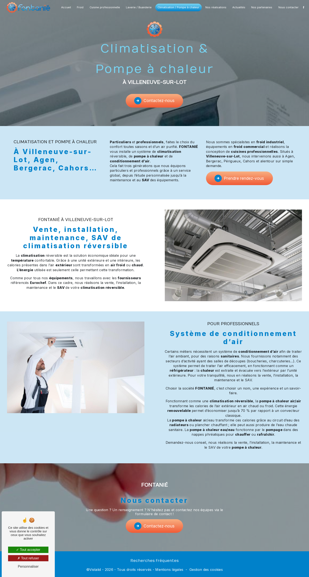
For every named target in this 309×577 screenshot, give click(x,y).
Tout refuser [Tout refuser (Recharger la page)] (28, 558)
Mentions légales (169, 569)
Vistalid (95, 569)
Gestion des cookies (206, 569)
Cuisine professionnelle (105, 7)
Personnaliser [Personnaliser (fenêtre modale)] (28, 566)
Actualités (238, 7)
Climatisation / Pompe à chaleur (178, 7)
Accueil (66, 7)
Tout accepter (28, 549)
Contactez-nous (154, 100)
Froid (80, 7)
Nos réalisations (215, 7)
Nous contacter (288, 7)
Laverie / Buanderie (139, 7)
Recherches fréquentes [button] (154, 561)
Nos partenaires (261, 7)
